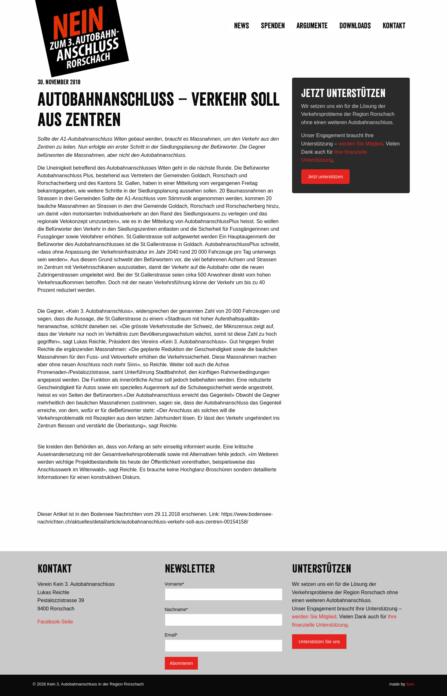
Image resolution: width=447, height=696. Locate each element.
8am (410, 684)
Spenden (273, 25)
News (241, 25)
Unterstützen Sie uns (319, 641)
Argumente (312, 25)
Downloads (355, 25)
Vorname (175, 584)
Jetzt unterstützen (325, 176)
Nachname (176, 609)
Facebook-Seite (55, 621)
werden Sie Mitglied (361, 143)
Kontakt (394, 25)
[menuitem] (240, 25)
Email (171, 634)
